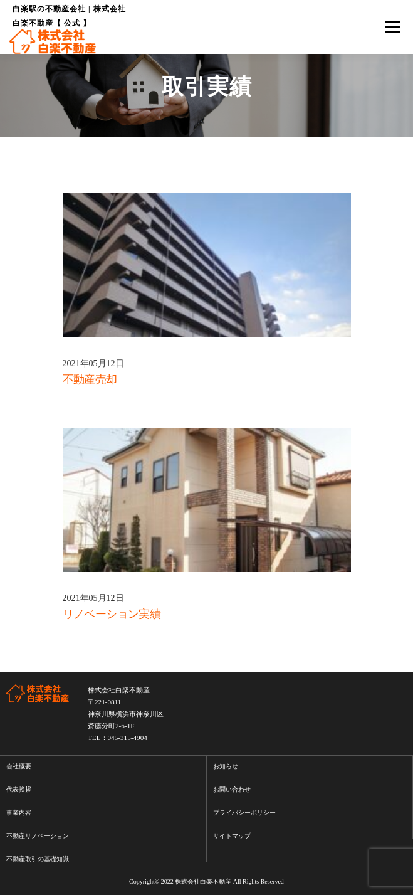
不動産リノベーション (37, 835)
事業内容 (18, 812)
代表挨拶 (18, 789)
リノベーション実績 (112, 614)
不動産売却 (90, 379)
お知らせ (225, 766)
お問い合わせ (232, 789)
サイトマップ (232, 835)
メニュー (393, 27)
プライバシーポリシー (244, 812)
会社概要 (18, 766)
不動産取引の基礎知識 (37, 858)
